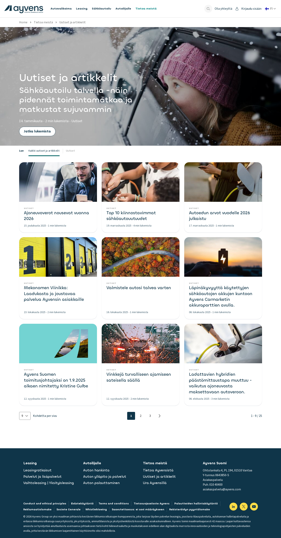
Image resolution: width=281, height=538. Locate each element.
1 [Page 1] (131, 416)
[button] (25, 416)
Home (23, 22)
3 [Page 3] (150, 416)
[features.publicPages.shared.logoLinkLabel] (23, 8)
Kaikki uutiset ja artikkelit (43, 151)
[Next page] (160, 416)
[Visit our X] (244, 507)
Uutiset (70, 151)
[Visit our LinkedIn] (233, 507)
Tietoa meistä (43, 22)
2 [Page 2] (140, 416)
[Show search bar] (208, 9)
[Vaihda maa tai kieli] (270, 8)
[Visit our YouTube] (254, 507)
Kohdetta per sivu (45, 416)
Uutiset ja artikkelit (72, 22)
